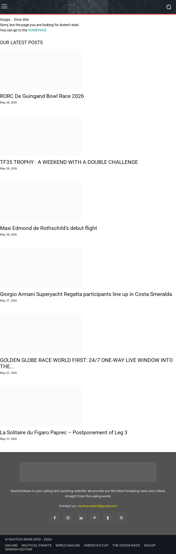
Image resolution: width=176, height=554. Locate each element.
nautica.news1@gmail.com (97, 506)
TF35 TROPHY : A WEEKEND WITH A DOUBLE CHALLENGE (69, 162)
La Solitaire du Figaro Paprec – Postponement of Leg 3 (63, 432)
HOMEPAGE (37, 30)
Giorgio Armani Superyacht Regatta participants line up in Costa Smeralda (86, 294)
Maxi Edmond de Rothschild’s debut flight (48, 228)
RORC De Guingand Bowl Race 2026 (42, 96)
